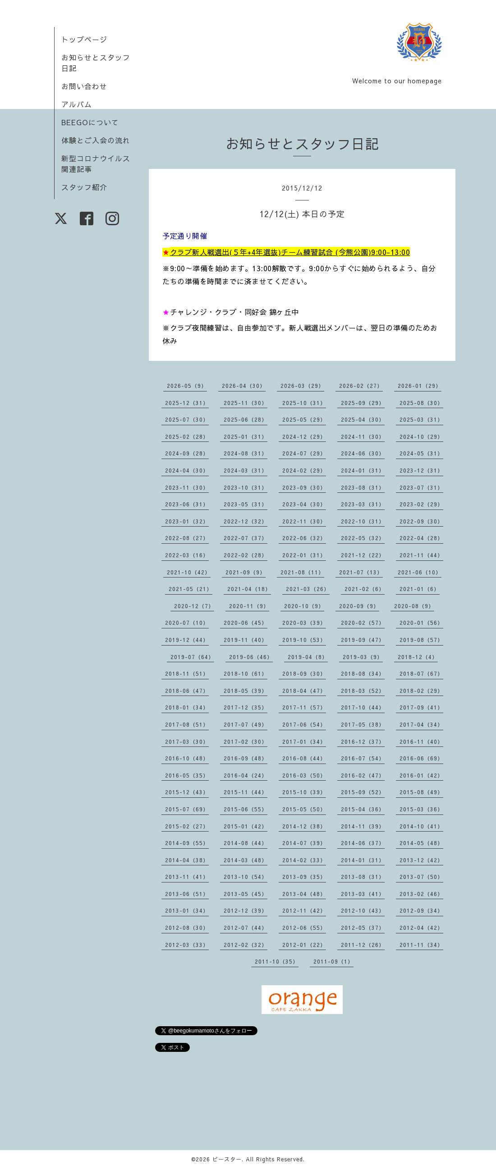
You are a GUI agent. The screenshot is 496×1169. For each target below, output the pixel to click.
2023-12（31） (421, 470)
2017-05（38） (363, 724)
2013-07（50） (421, 876)
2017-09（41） (421, 707)
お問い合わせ (84, 86)
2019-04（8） (308, 656)
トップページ (84, 39)
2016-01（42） (421, 775)
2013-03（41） (363, 893)
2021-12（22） (363, 555)
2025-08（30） (421, 402)
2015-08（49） (421, 792)
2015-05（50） (304, 809)
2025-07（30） (187, 419)
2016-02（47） (363, 775)
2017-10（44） (363, 707)
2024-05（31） (421, 453)
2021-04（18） (249, 588)
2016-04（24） (245, 775)
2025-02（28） (187, 436)
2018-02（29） (421, 690)
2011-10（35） (277, 961)
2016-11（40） (421, 741)
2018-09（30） (304, 673)
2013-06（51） (187, 893)
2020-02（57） (363, 622)
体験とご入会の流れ (95, 140)
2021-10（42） (189, 572)
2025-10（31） (304, 402)
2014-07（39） (304, 842)
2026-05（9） (187, 385)
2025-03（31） (421, 419)
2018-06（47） (187, 690)
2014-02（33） (304, 860)
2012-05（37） (363, 927)
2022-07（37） (245, 537)
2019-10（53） (304, 639)
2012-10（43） (363, 910)
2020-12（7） (194, 606)
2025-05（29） (304, 419)
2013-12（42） (421, 860)
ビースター (227, 1159)
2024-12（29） (304, 436)
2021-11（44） (421, 555)
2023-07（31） (421, 487)
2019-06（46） (251, 656)
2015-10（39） (304, 792)
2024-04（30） (187, 470)
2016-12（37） (363, 741)
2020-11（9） (249, 606)
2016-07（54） (363, 758)
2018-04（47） (304, 690)
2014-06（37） (363, 842)
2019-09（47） (363, 639)
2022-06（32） (304, 537)
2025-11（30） (245, 402)
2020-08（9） (414, 606)
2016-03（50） (304, 775)
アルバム (76, 104)
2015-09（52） (363, 792)
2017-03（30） (187, 741)
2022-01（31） (304, 555)
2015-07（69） (187, 809)
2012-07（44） (245, 927)
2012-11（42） (304, 910)
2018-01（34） (187, 707)
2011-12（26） (363, 944)
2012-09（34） (421, 910)
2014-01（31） (363, 860)
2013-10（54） (245, 876)
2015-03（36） (421, 809)
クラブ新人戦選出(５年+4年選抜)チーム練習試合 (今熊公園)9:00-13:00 (290, 252)
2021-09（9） (245, 572)
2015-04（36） (363, 809)
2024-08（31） (245, 453)
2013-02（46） (421, 893)
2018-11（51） (187, 673)
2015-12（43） (187, 792)
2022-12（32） (245, 521)
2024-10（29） (421, 436)
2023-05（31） (245, 504)
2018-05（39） (245, 690)
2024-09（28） (187, 453)
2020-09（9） (359, 606)
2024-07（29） (304, 453)
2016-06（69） (421, 758)
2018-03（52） (363, 690)
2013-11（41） (187, 876)
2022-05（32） (363, 537)
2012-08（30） (187, 927)
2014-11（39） (363, 826)
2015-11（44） (245, 792)
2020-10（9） (304, 606)
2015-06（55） (245, 809)
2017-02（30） (245, 741)
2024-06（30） (363, 453)
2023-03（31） (363, 504)
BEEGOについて (90, 122)
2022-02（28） (245, 555)
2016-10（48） (187, 758)
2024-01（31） (363, 470)
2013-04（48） (304, 893)
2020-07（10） (187, 622)
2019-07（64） (192, 656)
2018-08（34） (363, 673)
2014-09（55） (187, 842)
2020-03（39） (304, 622)
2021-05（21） (190, 588)
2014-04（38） (187, 860)
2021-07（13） (361, 572)
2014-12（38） (304, 826)
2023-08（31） (363, 487)
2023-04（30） (304, 504)
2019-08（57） (421, 639)
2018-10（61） (245, 673)
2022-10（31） (363, 521)
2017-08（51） (187, 724)
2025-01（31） (245, 436)
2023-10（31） (245, 487)
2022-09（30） (421, 521)
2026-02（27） (361, 385)
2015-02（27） (187, 826)
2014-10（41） (421, 826)
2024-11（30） (363, 436)
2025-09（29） (363, 402)
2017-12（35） (245, 707)
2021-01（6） (420, 588)
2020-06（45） (245, 622)
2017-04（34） (421, 724)
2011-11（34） (421, 944)
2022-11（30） (304, 521)
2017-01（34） (304, 741)
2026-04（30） (244, 385)
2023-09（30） (304, 487)
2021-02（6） (364, 588)
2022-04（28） (421, 537)
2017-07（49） (245, 724)
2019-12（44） (187, 639)
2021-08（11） (302, 572)
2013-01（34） (187, 910)
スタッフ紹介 (84, 187)
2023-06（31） (187, 504)
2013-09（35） (304, 876)
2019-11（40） (245, 639)
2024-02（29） (304, 470)
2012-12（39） (245, 910)
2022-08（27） (187, 537)
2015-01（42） (245, 826)
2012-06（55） (304, 927)
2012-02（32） (245, 944)
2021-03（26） (308, 588)
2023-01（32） (187, 521)
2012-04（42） (421, 927)
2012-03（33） (187, 944)
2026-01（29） (419, 385)
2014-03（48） (245, 860)
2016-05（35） (187, 775)
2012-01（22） (304, 944)
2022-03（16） (187, 555)
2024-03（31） (245, 470)
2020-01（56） (421, 622)
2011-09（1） (333, 961)
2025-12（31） (187, 402)
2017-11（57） (304, 707)
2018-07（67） (421, 673)
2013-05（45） (245, 893)
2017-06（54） (304, 724)
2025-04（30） (363, 419)
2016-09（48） (245, 758)
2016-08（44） (304, 758)
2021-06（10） (419, 572)
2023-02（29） (421, 504)
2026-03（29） (302, 385)
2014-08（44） (245, 842)
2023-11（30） (187, 487)
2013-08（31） (363, 876)
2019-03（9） (363, 656)
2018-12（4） (418, 656)
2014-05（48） (421, 842)
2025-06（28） (245, 419)
